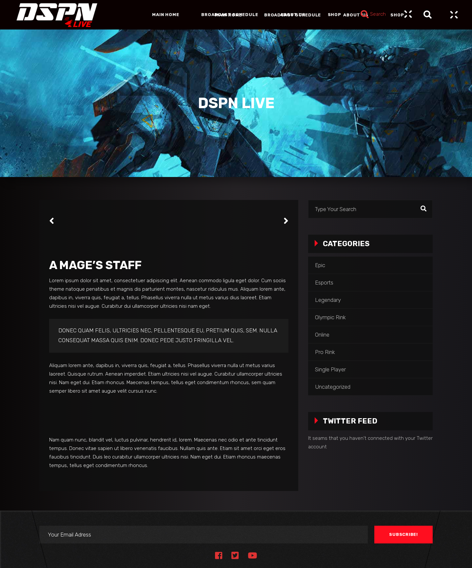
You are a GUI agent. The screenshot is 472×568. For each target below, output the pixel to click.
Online (322, 334)
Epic (320, 265)
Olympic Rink (330, 317)
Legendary (328, 300)
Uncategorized (332, 386)
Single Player (330, 369)
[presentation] (51, 221)
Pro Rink (325, 352)
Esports (324, 282)
